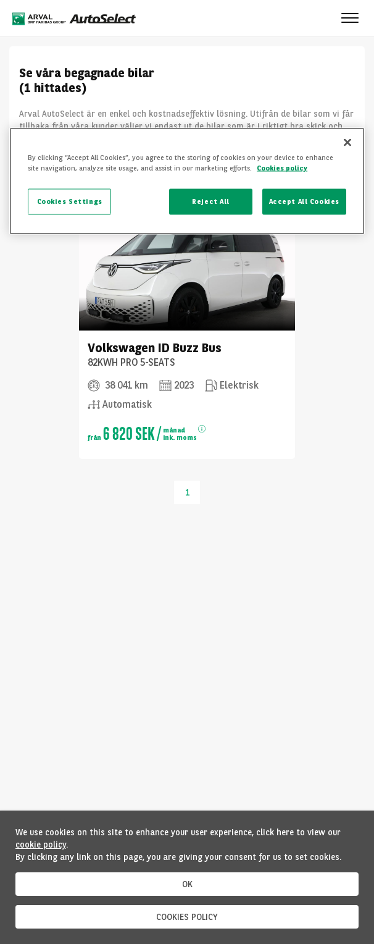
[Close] (347, 142)
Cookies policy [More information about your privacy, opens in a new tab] (282, 168)
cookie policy (40, 844)
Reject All (211, 201)
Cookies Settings (69, 201)
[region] (187, 181)
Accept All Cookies (304, 201)
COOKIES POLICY (187, 917)
